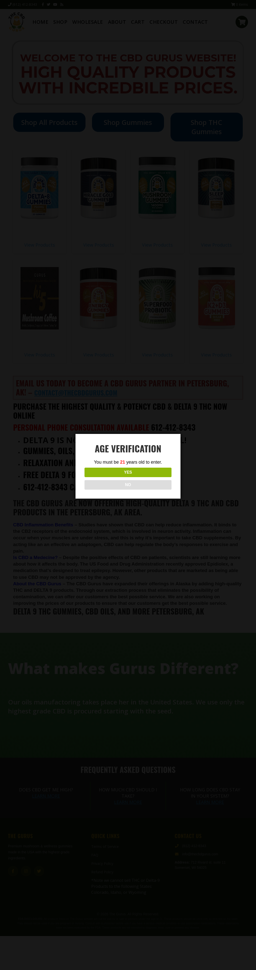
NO (150, 478)
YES (106, 478)
